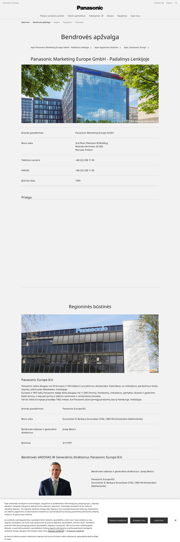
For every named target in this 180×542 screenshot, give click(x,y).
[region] (90, 520)
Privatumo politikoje (75, 531)
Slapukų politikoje (56, 531)
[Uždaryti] (175, 520)
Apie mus (25, 22)
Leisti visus (159, 520)
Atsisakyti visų (139, 520)
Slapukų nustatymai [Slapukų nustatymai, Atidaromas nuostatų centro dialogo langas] (117, 520)
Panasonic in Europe (11, 3)
